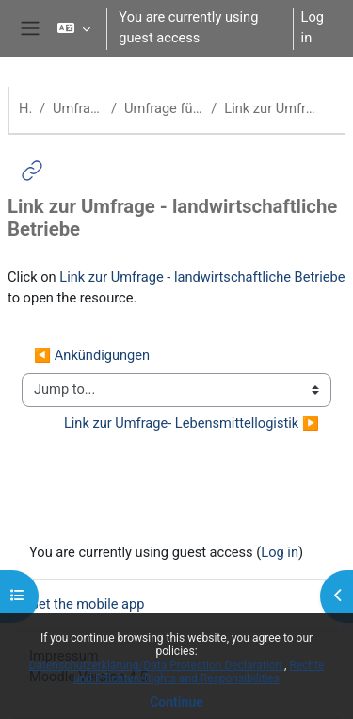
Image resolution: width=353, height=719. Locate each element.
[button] (74, 28)
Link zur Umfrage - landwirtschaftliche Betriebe (202, 277)
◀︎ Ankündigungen (92, 355)
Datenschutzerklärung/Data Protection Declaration (156, 665)
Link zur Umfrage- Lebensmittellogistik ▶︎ (191, 423)
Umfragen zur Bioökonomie (78, 108)
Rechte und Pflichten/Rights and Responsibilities (198, 672)
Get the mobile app (86, 604)
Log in (312, 27)
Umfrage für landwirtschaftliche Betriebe (163, 108)
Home (25, 108)
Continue (176, 702)
